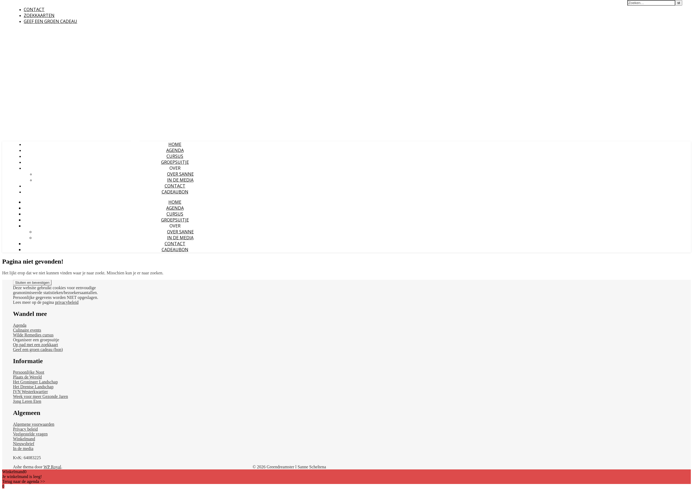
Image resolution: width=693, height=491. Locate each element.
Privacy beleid (25, 429)
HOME (174, 144)
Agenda (19, 325)
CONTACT (34, 9)
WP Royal (52, 467)
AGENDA (175, 150)
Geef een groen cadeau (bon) (38, 349)
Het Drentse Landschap (33, 386)
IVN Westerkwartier (30, 391)
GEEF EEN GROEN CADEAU (50, 21)
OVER (175, 168)
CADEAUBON (175, 192)
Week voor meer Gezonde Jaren (40, 396)
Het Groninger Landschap (35, 382)
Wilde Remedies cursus (33, 335)
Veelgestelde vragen (30, 434)
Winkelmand (24, 439)
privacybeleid (67, 302)
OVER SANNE (180, 174)
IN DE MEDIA (180, 180)
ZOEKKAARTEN (39, 15)
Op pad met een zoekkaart (35, 344)
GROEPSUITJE (175, 162)
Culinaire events (27, 330)
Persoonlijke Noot (28, 372)
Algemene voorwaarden (33, 424)
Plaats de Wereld (27, 377)
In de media (23, 448)
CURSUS (175, 156)
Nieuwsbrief (23, 443)
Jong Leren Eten (27, 401)
